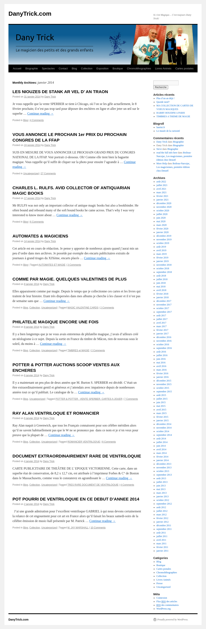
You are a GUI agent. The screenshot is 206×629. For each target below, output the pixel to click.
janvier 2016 (163, 377)
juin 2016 (161, 359)
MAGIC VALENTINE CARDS (82, 307)
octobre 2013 (163, 471)
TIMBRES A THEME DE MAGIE (173, 116)
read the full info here (167, 152)
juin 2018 (161, 283)
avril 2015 (161, 409)
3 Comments (74, 264)
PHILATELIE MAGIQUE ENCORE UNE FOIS (55, 322)
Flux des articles (167, 601)
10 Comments (98, 527)
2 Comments (107, 307)
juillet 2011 (162, 536)
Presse (160, 583)
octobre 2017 (163, 308)
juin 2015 (161, 402)
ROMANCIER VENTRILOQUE (83, 441)
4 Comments (37, 120)
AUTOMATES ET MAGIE (51, 264)
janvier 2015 (163, 420)
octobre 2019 (163, 243)
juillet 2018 (162, 279)
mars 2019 (162, 254)
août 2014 (161, 438)
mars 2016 (162, 369)
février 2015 (162, 416)
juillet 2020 (162, 214)
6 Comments (37, 221)
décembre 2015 (164, 380)
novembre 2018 (164, 264)
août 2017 (161, 315)
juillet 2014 (162, 442)
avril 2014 (161, 449)
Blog (74, 68)
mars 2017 (162, 326)
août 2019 (161, 246)
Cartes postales (184, 68)
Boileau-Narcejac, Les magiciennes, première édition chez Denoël (174, 156)
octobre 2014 (163, 431)
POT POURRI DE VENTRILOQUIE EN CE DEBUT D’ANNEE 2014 (75, 499)
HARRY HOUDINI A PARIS (171, 112)
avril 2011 (161, 540)
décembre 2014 (164, 424)
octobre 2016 (163, 344)
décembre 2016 (164, 337)
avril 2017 (161, 322)
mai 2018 (161, 286)
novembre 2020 (164, 207)
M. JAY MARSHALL (78, 527)
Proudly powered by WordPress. (172, 619)
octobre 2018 (163, 268)
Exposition (103, 68)
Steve (159, 149)
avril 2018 (161, 290)
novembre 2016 (164, 340)
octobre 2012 (163, 500)
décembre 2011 (164, 525)
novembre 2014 (164, 427)
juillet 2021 (162, 185)
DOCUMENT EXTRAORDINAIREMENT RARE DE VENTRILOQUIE (76, 456)
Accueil (17, 68)
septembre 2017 (164, 311)
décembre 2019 (164, 235)
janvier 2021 (163, 199)
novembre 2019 (164, 239)
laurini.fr (161, 127)
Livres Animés (163, 68)
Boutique (118, 68)
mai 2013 (161, 489)
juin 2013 (161, 485)
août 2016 (161, 351)
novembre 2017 (164, 304)
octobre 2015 (163, 387)
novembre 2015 (164, 384)
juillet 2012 (162, 511)
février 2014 (162, 456)
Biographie (31, 68)
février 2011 (162, 547)
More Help (162, 163)
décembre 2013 (164, 463)
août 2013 (161, 478)
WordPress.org (164, 608)
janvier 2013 (163, 496)
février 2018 (162, 293)
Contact (63, 68)
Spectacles (48, 68)
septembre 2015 (164, 391)
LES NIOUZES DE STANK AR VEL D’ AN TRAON (60, 91)
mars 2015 (162, 413)
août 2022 (161, 181)
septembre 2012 (164, 503)
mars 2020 (162, 225)
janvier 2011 (163, 550)
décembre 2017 (164, 301)
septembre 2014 (164, 435)
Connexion (162, 597)
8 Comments (109, 441)
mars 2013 (162, 492)
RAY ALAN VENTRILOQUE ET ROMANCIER (55, 413)
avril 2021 (161, 188)
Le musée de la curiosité (168, 131)
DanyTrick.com (29, 13)
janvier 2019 (163, 261)
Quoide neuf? (163, 102)
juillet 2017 (162, 319)
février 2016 (162, 373)
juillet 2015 (162, 398)
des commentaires (168, 605)
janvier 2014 (163, 460)
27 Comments (48, 173)
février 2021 (162, 196)
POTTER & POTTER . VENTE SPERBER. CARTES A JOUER (89, 399)
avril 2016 (161, 366)
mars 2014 (162, 453)
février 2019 (162, 257)
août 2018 (161, 275)
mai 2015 (161, 406)
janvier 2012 (163, 521)
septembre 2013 (164, 474)
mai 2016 (161, 362)
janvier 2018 (163, 297)
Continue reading (40, 113)
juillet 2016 (162, 355)
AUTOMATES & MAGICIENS (40, 236)
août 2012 (161, 507)
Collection (87, 68)
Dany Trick (50, 96)
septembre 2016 (164, 348)
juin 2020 (161, 217)
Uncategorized (31, 173)
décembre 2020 (164, 203)
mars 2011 (162, 543)
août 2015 (161, 395)
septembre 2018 (164, 272)
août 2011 (161, 532)
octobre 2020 (163, 210)
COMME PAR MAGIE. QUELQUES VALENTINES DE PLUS (69, 279)
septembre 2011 (164, 529)
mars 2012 (162, 514)
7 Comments (131, 399)
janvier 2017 (163, 333)
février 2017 (162, 330)
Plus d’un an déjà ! (166, 98)
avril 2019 (161, 250)
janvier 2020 (163, 232)
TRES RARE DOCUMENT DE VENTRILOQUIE (92, 484)
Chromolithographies (139, 68)
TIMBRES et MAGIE (78, 350)
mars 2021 (162, 192)
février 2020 (162, 228)
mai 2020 (161, 221)
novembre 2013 (164, 467)
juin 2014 (161, 445)
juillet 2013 (162, 482)
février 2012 (162, 518)
